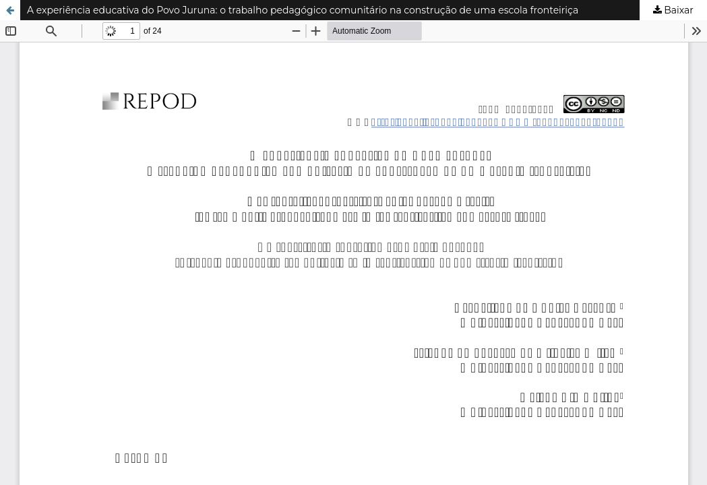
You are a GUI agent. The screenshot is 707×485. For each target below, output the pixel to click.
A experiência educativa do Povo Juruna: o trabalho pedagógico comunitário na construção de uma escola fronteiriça (302, 10)
